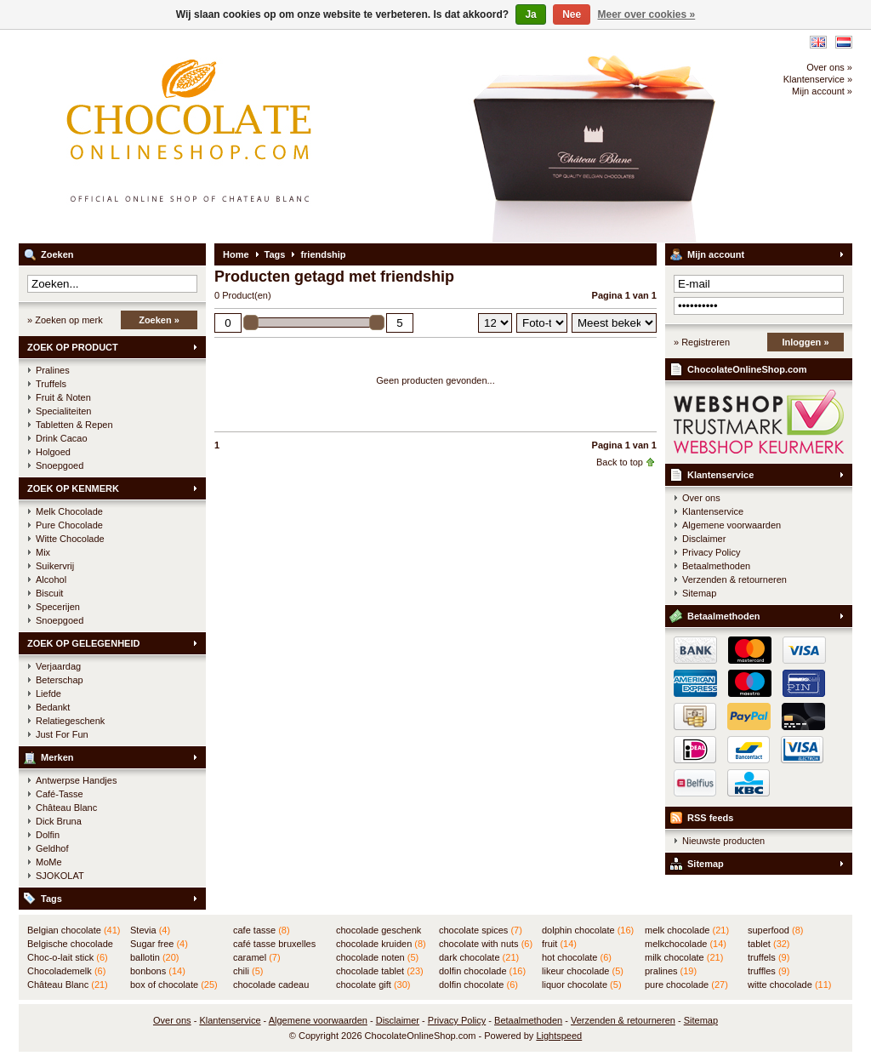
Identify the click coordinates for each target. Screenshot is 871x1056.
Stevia (150, 930)
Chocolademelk (66, 971)
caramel (257, 957)
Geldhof (52, 848)
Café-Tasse (59, 794)
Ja (530, 14)
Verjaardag (58, 666)
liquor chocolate (582, 984)
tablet (769, 944)
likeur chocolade (582, 971)
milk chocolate (684, 957)
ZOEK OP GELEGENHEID (83, 643)
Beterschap (59, 680)
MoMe (49, 862)
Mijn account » (822, 91)
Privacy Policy (711, 552)
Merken (57, 757)
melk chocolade (687, 930)
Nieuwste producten (723, 841)
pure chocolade (686, 984)
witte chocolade (789, 984)
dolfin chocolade (482, 971)
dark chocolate (479, 957)
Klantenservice (720, 475)
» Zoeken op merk (65, 320)
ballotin (154, 957)
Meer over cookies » (647, 14)
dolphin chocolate (588, 930)
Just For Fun (62, 734)
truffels (768, 957)
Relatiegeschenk (70, 721)
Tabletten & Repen (74, 425)
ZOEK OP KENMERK (73, 488)
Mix (43, 552)
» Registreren (702, 342)
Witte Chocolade (70, 539)
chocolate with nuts (485, 944)
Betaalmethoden (716, 566)
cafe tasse (261, 930)
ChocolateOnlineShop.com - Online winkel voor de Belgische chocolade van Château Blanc (244, 136)
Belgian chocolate (73, 930)
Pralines (53, 370)
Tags (51, 898)
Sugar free (159, 944)
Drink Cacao (62, 438)
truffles (768, 971)
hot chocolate (577, 957)
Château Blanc (66, 807)
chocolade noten (377, 957)
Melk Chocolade (69, 511)
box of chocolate (174, 984)
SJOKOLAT (60, 875)
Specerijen (58, 607)
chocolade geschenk (378, 931)
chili (248, 971)
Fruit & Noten (63, 397)
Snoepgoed (59, 465)
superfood (775, 930)
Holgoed (53, 452)
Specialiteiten (63, 411)
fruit (559, 944)
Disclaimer (704, 539)
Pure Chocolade (69, 525)
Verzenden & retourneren (734, 579)
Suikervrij (55, 566)
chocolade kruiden (381, 944)
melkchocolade (685, 944)
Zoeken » (159, 320)
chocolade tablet (380, 971)
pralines (671, 971)
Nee (571, 14)
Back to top (619, 462)
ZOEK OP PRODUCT (72, 347)
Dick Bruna (59, 821)
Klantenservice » (817, 79)
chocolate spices (480, 930)
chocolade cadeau (271, 985)
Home (236, 254)
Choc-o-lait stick (67, 957)
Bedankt (53, 707)
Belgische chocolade (70, 944)
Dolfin (48, 835)
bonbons (157, 971)
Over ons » (829, 67)
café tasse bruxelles (274, 944)
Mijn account (715, 254)
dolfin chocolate (478, 984)
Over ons (701, 498)
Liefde (48, 693)
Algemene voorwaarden (731, 525)
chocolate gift (373, 984)
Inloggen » (806, 342)
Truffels (51, 384)
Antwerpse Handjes (76, 780)
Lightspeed (559, 1035)
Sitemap (699, 593)
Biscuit (49, 593)
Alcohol (51, 579)
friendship (322, 254)
